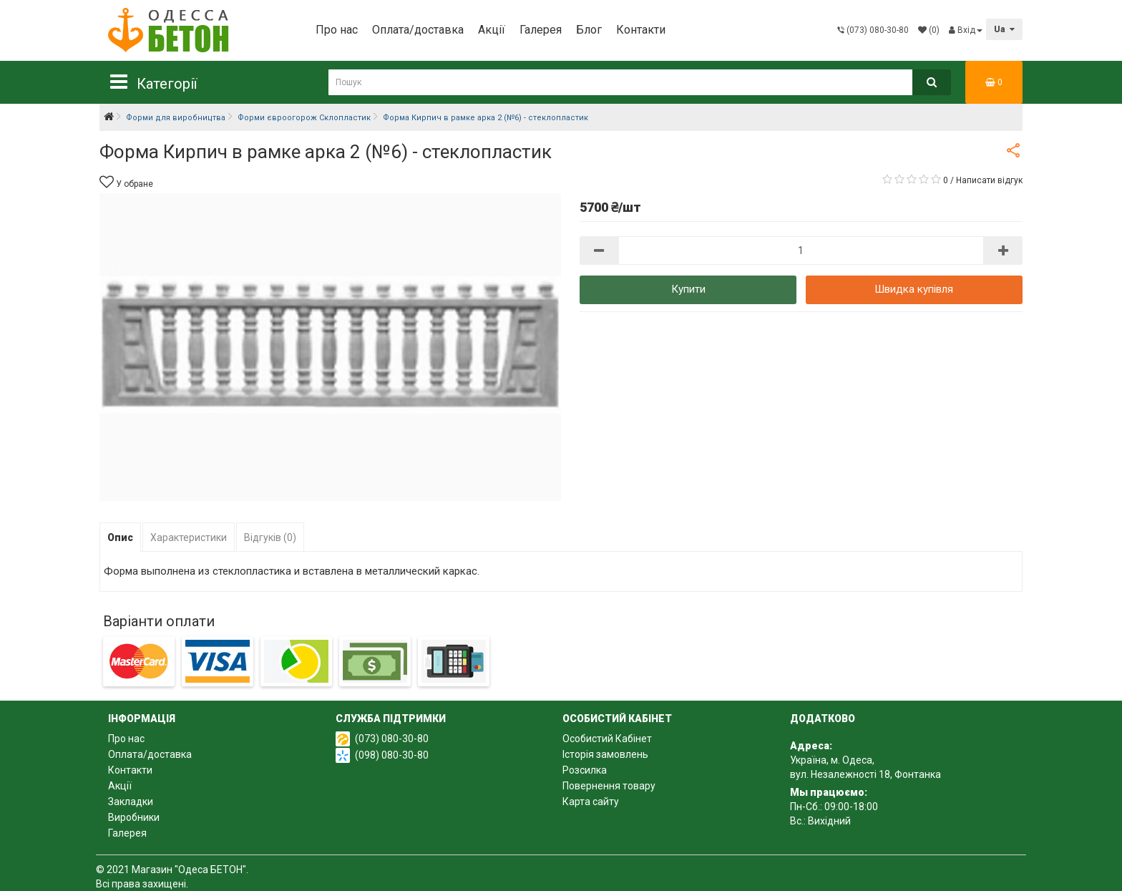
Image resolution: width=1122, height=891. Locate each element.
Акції (491, 29)
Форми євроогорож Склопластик (304, 117)
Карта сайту (590, 801)
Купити (688, 289)
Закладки (130, 801)
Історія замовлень (605, 754)
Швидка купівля (913, 289)
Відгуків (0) (270, 537)
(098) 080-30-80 (392, 755)
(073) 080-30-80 (392, 738)
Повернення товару (608, 786)
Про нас (337, 29)
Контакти (640, 29)
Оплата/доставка (418, 29)
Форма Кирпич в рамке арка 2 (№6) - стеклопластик (485, 117)
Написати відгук (989, 180)
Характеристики (188, 537)
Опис (120, 537)
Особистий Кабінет (607, 738)
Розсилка (584, 770)
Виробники (134, 817)
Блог (589, 29)
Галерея (540, 29)
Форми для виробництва (175, 117)
